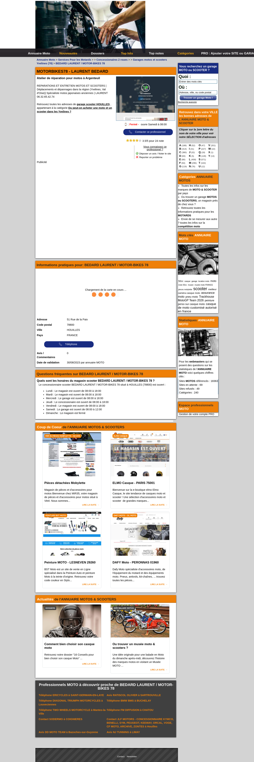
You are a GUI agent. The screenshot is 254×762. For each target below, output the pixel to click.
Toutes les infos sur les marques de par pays (197, 189)
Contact (121, 756)
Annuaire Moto (39, 53)
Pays (40, 335)
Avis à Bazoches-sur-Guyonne (68, 732)
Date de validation (48, 362)
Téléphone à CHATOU (130, 710)
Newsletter (132, 756)
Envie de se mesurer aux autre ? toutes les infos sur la (197, 223)
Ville (39, 329)
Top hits (127, 53)
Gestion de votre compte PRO (196, 414)
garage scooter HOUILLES (93, 104)
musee (191, 285)
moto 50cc (182, 285)
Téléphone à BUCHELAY (129, 700)
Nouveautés (68, 53)
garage (194, 281)
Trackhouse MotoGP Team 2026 (196, 298)
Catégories (185, 53)
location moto (203, 281)
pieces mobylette (185, 289)
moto (213, 281)
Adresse (42, 319)
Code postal (44, 324)
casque (187, 281)
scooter (200, 288)
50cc (180, 281)
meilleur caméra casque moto (197, 291)
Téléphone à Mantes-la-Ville (72, 712)
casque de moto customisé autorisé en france (197, 307)
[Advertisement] (182, 27)
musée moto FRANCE (204, 285)
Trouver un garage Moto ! (198, 97)
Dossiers (97, 53)
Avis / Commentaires (46, 355)
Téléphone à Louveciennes (71, 702)
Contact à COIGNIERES (60, 719)
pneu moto (191, 296)
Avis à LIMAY (123, 732)
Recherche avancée (187, 102)
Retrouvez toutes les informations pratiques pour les (196, 211)
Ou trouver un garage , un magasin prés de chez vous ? (198, 200)
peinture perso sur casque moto (196, 302)
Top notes (156, 53)
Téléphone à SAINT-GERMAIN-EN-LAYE (71, 695)
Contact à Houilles (140, 723)
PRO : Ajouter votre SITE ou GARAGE (215, 53)
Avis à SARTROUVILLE (134, 695)
